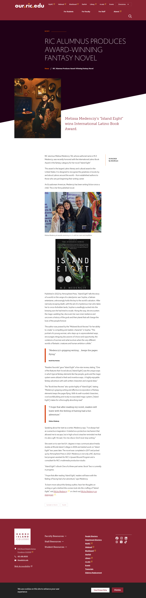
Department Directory (93, 540)
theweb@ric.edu (23, 560)
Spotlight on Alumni (52, 505)
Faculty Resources (54, 536)
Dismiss (117, 590)
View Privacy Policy (100, 590)
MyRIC (50, 4)
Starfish (84, 4)
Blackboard (73, 4)
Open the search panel (130, 16)
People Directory (91, 536)
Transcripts (89, 569)
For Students (68, 11)
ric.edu (102, 4)
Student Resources (54, 547)
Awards (64, 505)
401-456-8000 (23, 556)
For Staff (102, 11)
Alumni (116, 11)
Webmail (61, 4)
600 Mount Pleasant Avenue (27, 549)
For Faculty (86, 11)
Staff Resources (53, 541)
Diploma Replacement (93, 573)
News (47, 31)
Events (111, 4)
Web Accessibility (22, 566)
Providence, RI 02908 (24, 552)
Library (92, 4)
